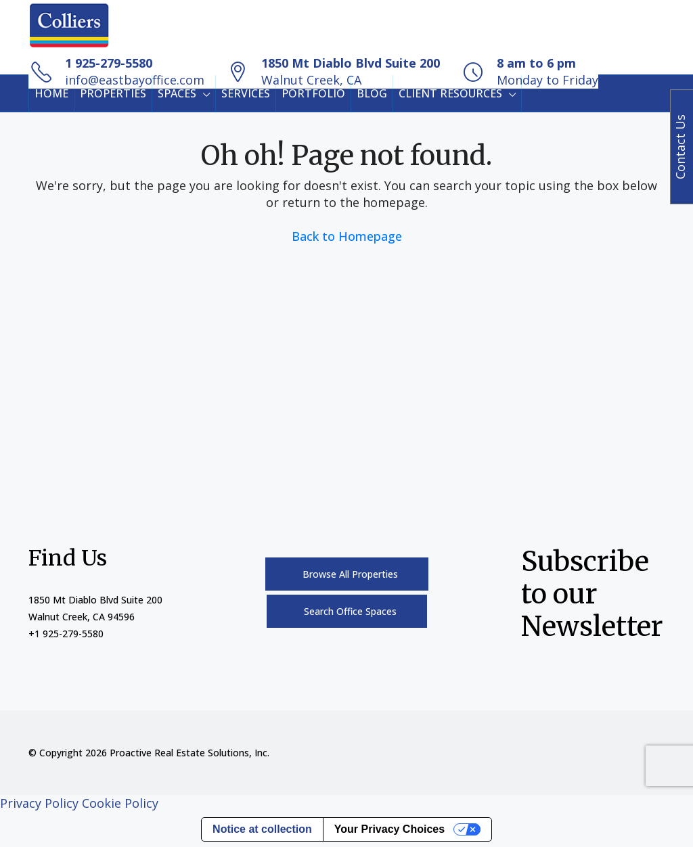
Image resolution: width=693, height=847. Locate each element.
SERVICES (245, 93)
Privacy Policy (39, 803)
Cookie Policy (120, 803)
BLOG (372, 93)
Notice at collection (262, 829)
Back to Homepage (347, 236)
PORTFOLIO (313, 93)
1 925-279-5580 (108, 63)
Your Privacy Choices (389, 829)
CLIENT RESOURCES (450, 93)
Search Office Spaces (350, 611)
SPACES (177, 93)
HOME (51, 93)
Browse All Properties (350, 574)
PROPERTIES (113, 93)
